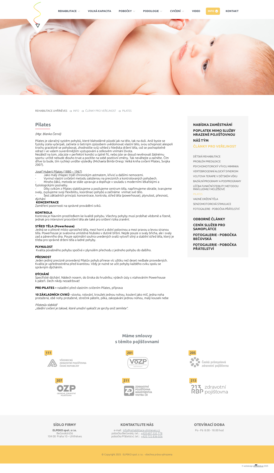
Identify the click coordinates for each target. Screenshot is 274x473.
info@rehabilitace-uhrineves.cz (141, 430)
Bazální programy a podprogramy (217, 181)
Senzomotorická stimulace (212, 203)
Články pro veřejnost (214, 146)
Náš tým (201, 140)
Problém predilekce (207, 161)
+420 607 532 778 (151, 433)
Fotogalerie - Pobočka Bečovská (215, 237)
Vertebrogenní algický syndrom (215, 171)
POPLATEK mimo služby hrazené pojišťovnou (214, 132)
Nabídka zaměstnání (212, 124)
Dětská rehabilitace (207, 156)
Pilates (197, 194)
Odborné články (209, 219)
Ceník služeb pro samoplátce (209, 227)
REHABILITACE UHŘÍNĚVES (51, 110)
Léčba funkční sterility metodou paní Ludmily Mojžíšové (216, 188)
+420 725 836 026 (151, 436)
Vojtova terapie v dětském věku (215, 176)
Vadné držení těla (205, 199)
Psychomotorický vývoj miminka (216, 166)
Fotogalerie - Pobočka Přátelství (216, 208)
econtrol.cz (258, 466)
